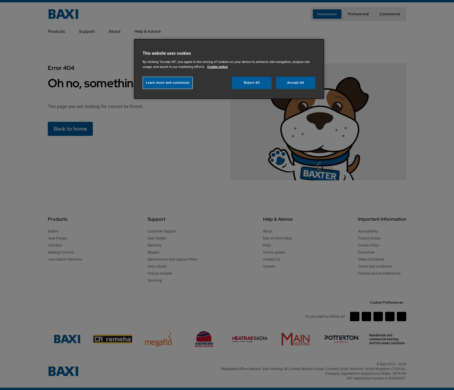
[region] (229, 69)
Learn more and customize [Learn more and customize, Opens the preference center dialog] (168, 83)
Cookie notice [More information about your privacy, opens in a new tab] (217, 67)
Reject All (252, 83)
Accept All (295, 83)
